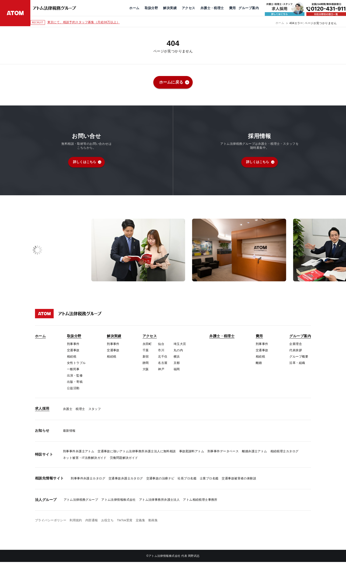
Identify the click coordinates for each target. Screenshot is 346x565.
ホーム (280, 23)
